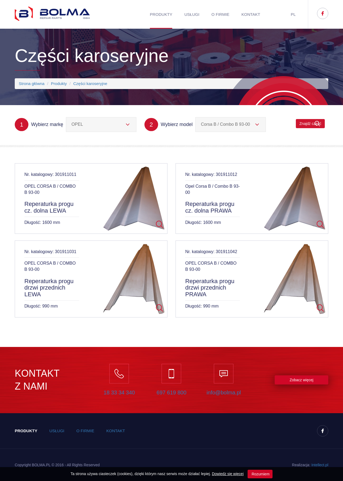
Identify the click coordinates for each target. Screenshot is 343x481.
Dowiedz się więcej (228, 474)
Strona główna (31, 83)
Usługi (191, 14)
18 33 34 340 (119, 392)
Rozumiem (260, 474)
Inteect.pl (319, 465)
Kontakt (250, 14)
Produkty (161, 14)
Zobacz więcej (302, 380)
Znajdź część (310, 124)
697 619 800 (171, 392)
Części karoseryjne (90, 83)
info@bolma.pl (224, 392)
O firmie (220, 14)
